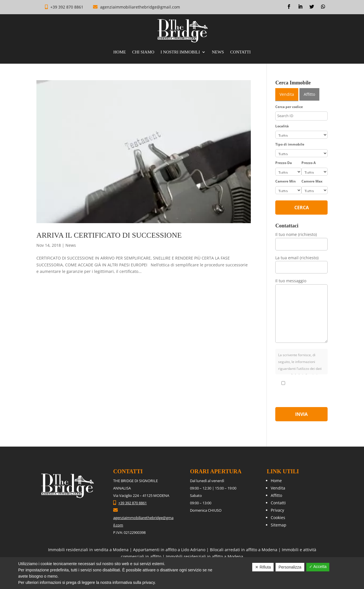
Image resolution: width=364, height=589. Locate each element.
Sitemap (278, 525)
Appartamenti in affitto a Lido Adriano (169, 549)
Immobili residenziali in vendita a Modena (88, 549)
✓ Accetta (318, 566)
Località (282, 126)
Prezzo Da (283, 162)
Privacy (277, 510)
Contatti (240, 52)
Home (119, 52)
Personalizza (289, 567)
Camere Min (285, 181)
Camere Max (311, 181)
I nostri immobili (180, 52)
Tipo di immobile (289, 144)
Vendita (278, 488)
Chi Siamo (143, 52)
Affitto (276, 495)
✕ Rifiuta (263, 567)
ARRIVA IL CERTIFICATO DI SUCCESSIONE (109, 235)
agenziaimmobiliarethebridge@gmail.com (140, 7)
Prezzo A (308, 162)
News (218, 52)
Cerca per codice (289, 106)
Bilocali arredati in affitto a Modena (243, 549)
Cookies (278, 517)
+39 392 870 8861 (67, 7)
